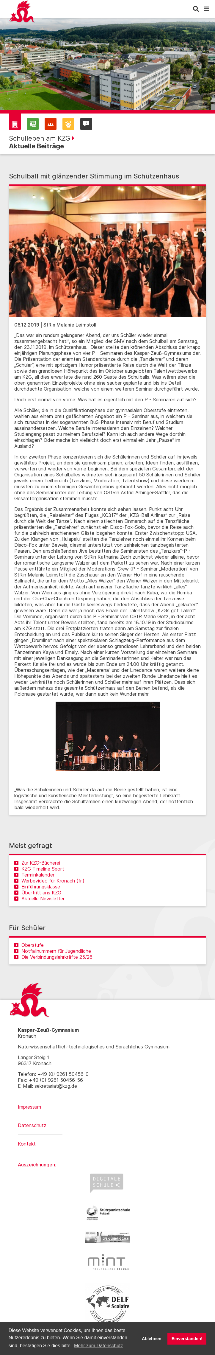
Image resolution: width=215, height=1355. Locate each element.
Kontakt (27, 1144)
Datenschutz (32, 1125)
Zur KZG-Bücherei (37, 863)
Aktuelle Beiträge (36, 146)
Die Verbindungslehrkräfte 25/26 (53, 957)
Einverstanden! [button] (187, 1338)
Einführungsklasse (37, 887)
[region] (107, 68)
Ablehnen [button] (151, 1338)
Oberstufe (29, 945)
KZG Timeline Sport (39, 869)
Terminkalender (34, 875)
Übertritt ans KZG (37, 893)
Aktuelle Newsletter (39, 899)
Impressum (29, 1107)
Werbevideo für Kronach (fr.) (49, 881)
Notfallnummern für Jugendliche (52, 951)
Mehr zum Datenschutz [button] (98, 1345)
